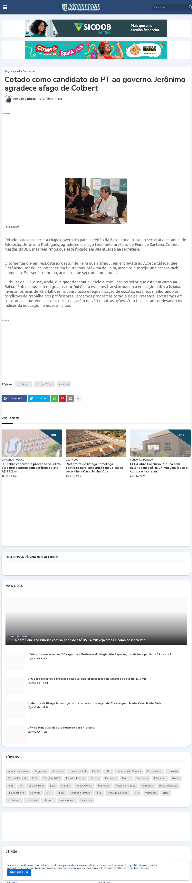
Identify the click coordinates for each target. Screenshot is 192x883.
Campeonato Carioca (129, 771)
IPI (21, 785)
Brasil (95, 771)
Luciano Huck (36, 785)
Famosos (110, 778)
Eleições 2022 (51, 778)
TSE (99, 793)
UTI (137, 793)
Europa (95, 778)
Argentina (40, 771)
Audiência (57, 771)
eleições (64, 384)
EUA (34, 778)
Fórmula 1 (160, 778)
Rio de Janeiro (16, 793)
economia (32, 800)
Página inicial (12, 71)
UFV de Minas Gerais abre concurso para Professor (62, 727)
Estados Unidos (75, 778)
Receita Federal (168, 785)
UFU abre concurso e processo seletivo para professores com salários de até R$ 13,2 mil (31, 468)
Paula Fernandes (125, 785)
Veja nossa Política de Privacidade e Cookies (126, 868)
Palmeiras (104, 785)
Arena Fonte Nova (18, 771)
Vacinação (151, 793)
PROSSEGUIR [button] (19, 872)
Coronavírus (154, 771)
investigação (67, 800)
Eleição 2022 (44, 384)
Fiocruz (126, 778)
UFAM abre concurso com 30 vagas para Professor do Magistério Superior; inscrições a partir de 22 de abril (99, 654)
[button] (5, 7)
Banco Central (78, 771)
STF (48, 793)
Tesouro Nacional (118, 793)
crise (165, 793)
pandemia (86, 800)
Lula (52, 785)
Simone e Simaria (80, 793)
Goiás (175, 778)
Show (61, 793)
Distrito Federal (17, 778)
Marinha (66, 785)
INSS (11, 785)
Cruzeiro (173, 771)
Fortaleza (142, 778)
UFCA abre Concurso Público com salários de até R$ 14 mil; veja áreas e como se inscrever (159, 468)
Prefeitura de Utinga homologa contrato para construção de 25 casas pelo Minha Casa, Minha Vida (94, 468)
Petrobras (147, 785)
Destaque (29, 71)
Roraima (35, 793)
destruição (14, 800)
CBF (107, 771)
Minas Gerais (84, 785)
